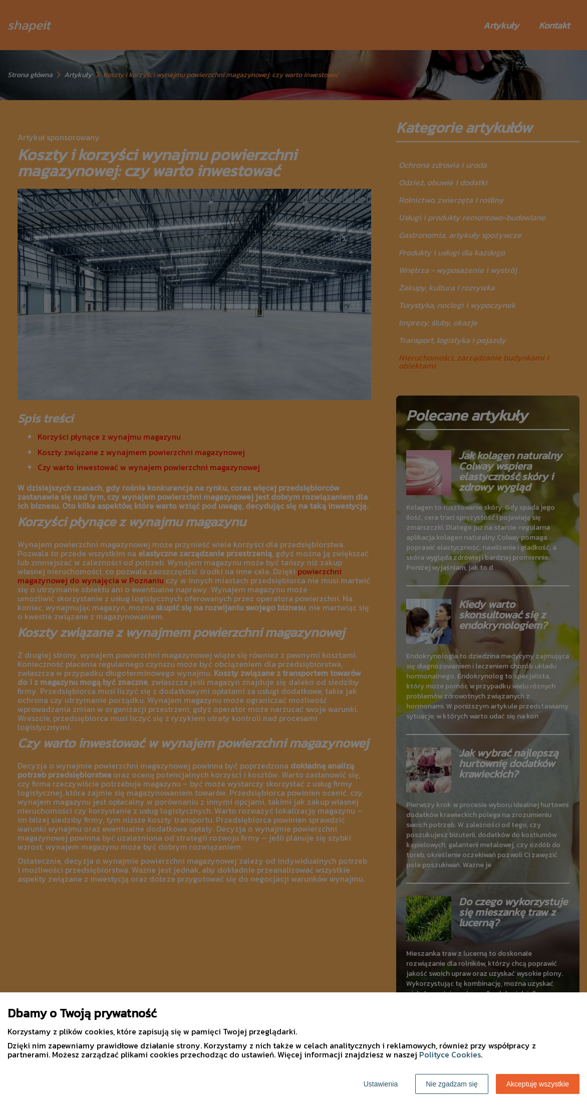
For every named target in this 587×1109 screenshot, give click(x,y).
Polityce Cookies (450, 1054)
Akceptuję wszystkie (537, 1084)
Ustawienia (381, 1084)
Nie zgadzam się (452, 1084)
